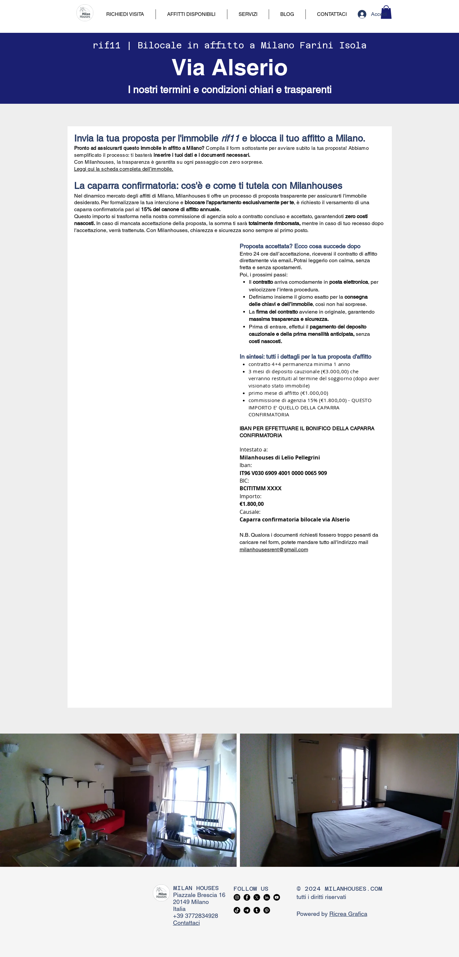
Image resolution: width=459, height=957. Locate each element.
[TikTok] (237, 910)
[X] (256, 897)
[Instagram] (237, 897)
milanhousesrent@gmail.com (274, 549)
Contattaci (186, 922)
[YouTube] (276, 897)
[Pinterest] (266, 910)
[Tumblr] (256, 910)
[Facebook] (247, 897)
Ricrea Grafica (348, 913)
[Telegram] (247, 910)
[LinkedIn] (266, 897)
